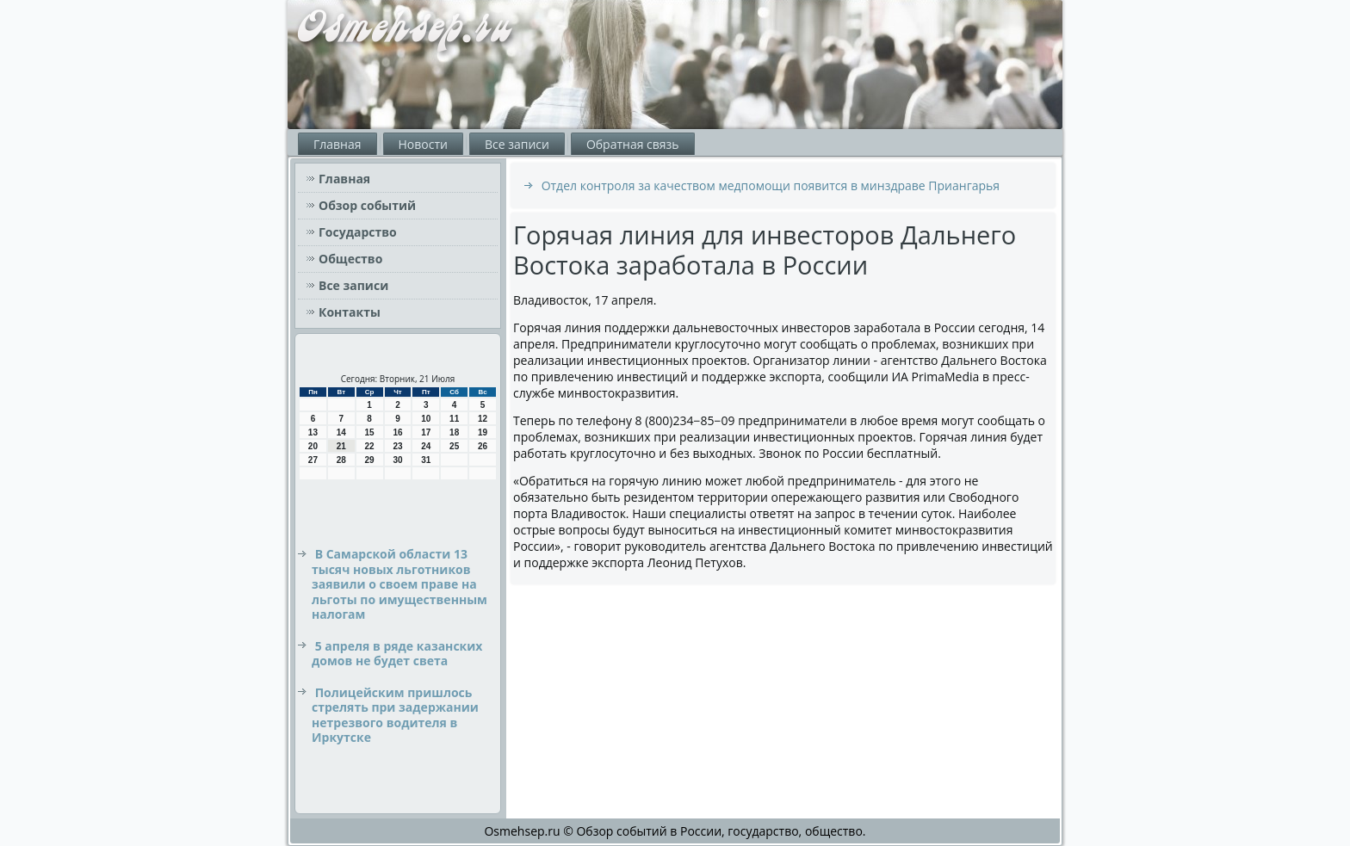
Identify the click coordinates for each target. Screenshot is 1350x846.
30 (397, 460)
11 (454, 418)
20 (313, 446)
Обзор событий (367, 205)
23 (397, 446)
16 (397, 432)
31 (425, 460)
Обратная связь (632, 144)
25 (454, 446)
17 (425, 432)
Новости (423, 144)
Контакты (350, 312)
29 (370, 460)
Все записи (517, 144)
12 (482, 418)
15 (370, 432)
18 (454, 432)
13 (313, 432)
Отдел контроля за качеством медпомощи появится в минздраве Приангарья (771, 185)
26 (482, 446)
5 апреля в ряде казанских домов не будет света (397, 654)
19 (482, 432)
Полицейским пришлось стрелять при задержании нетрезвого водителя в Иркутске (395, 715)
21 (341, 446)
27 (313, 460)
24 (425, 446)
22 (370, 446)
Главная (337, 144)
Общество (350, 258)
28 (341, 460)
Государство (358, 232)
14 (341, 432)
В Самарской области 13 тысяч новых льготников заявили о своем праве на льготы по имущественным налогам (399, 584)
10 (425, 418)
